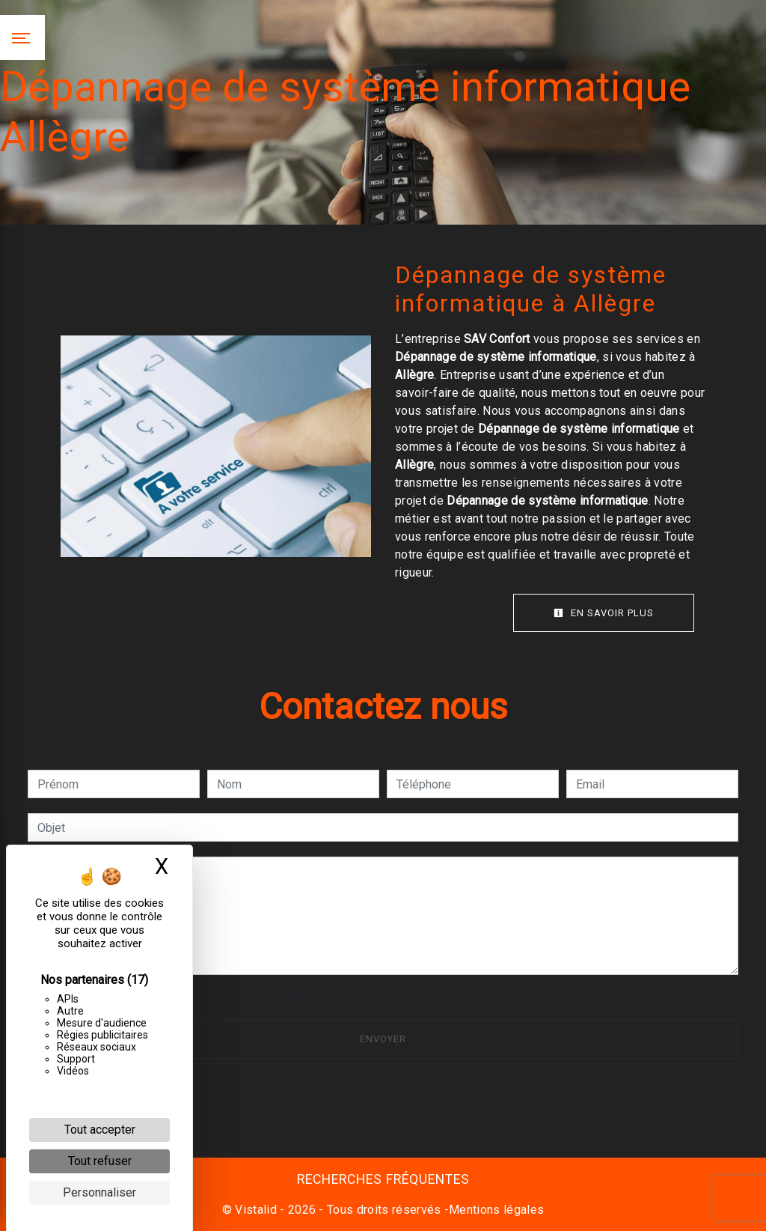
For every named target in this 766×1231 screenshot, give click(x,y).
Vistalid (256, 1210)
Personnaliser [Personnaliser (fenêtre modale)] (99, 1192)
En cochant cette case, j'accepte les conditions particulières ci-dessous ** (236, 995)
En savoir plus (604, 612)
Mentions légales (496, 1210)
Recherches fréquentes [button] (383, 1179)
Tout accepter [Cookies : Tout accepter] (99, 1129)
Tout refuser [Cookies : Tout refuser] (100, 1161)
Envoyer (383, 1039)
